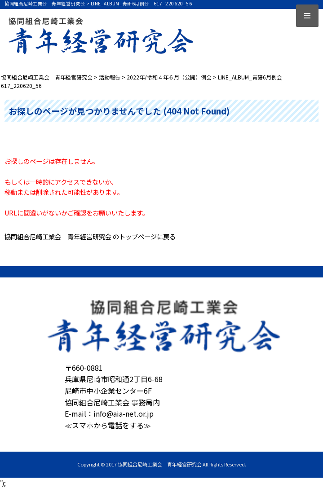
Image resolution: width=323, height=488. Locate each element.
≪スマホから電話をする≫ (108, 425)
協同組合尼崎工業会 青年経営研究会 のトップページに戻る (90, 236)
